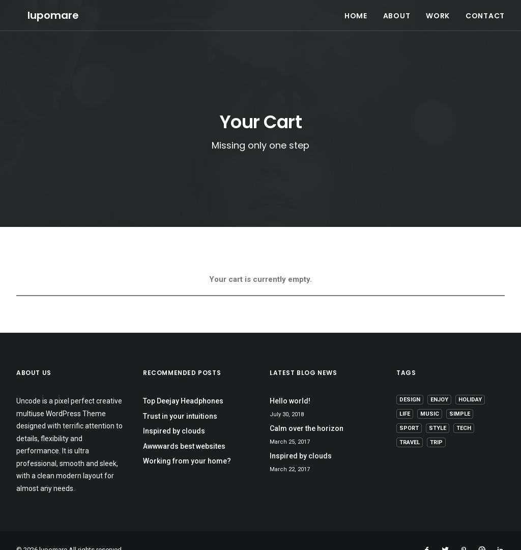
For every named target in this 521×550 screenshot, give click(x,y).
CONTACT (485, 10)
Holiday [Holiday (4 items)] (470, 381)
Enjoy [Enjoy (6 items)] (439, 381)
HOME (355, 10)
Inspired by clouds (174, 413)
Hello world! (290, 383)
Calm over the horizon (306, 410)
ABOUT (397, 10)
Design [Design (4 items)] (409, 381)
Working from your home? (187, 443)
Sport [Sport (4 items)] (409, 410)
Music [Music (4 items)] (429, 395)
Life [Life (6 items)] (404, 395)
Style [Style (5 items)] (437, 410)
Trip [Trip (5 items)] (436, 424)
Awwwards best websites (184, 428)
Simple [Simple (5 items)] (459, 395)
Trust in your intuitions (180, 398)
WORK (438, 10)
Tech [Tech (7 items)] (463, 410)
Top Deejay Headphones (183, 383)
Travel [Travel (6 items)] (409, 424)
